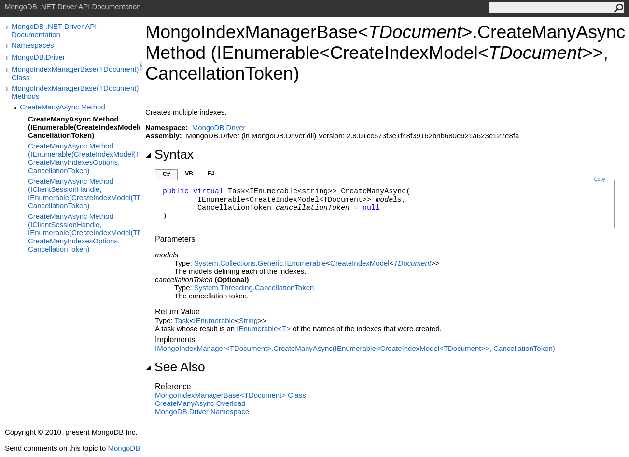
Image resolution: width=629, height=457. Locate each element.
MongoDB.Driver (38, 57)
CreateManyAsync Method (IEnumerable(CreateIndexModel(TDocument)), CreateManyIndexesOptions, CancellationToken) (84, 158)
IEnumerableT (265, 328)
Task (182, 320)
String (248, 320)
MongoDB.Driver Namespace (202, 411)
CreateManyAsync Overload (200, 403)
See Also (175, 367)
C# (166, 174)
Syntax (169, 154)
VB (189, 173)
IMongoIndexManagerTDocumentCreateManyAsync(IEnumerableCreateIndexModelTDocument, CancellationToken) (355, 348)
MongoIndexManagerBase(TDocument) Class (75, 73)
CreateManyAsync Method (62, 107)
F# (211, 173)
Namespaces (33, 45)
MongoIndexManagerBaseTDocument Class (230, 395)
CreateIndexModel (360, 263)
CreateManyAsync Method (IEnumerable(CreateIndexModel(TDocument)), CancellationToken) (84, 127)
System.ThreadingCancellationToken (254, 287)
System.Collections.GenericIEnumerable (260, 263)
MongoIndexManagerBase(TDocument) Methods (75, 92)
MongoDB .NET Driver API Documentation (54, 30)
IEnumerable (214, 320)
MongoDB (124, 448)
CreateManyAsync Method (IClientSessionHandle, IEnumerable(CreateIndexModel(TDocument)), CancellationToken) (84, 193)
